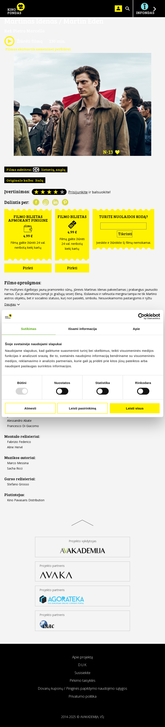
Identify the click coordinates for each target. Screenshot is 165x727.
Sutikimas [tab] (28, 328)
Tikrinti (125, 233)
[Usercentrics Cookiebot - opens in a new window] (141, 316)
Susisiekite (82, 672)
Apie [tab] (136, 328)
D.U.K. (82, 664)
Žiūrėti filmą (23, 41)
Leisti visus (135, 408)
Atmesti (30, 408)
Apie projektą (82, 657)
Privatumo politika (82, 696)
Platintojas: (14, 494)
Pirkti (28, 267)
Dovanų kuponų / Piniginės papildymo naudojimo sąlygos (82, 688)
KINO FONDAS (16, 8)
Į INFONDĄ (145, 8)
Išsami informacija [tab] (82, 328)
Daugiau (10, 304)
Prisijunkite (78, 192)
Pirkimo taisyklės (82, 680)
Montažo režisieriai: (22, 436)
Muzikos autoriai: (20, 457)
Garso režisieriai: (19, 478)
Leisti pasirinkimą (82, 408)
